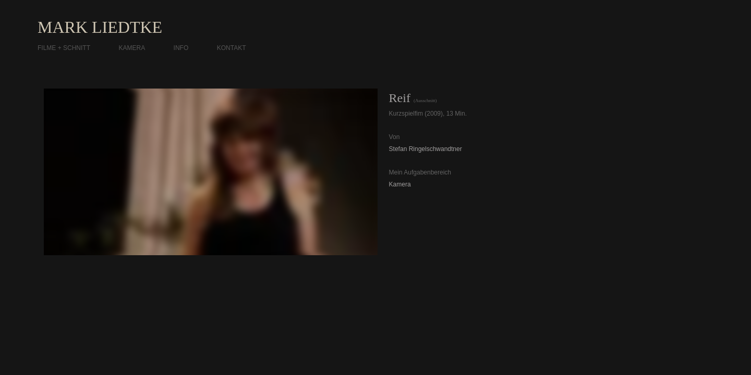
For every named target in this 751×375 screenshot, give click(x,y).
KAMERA (131, 48)
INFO (181, 48)
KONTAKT (231, 48)
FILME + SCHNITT (64, 48)
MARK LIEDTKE (100, 27)
